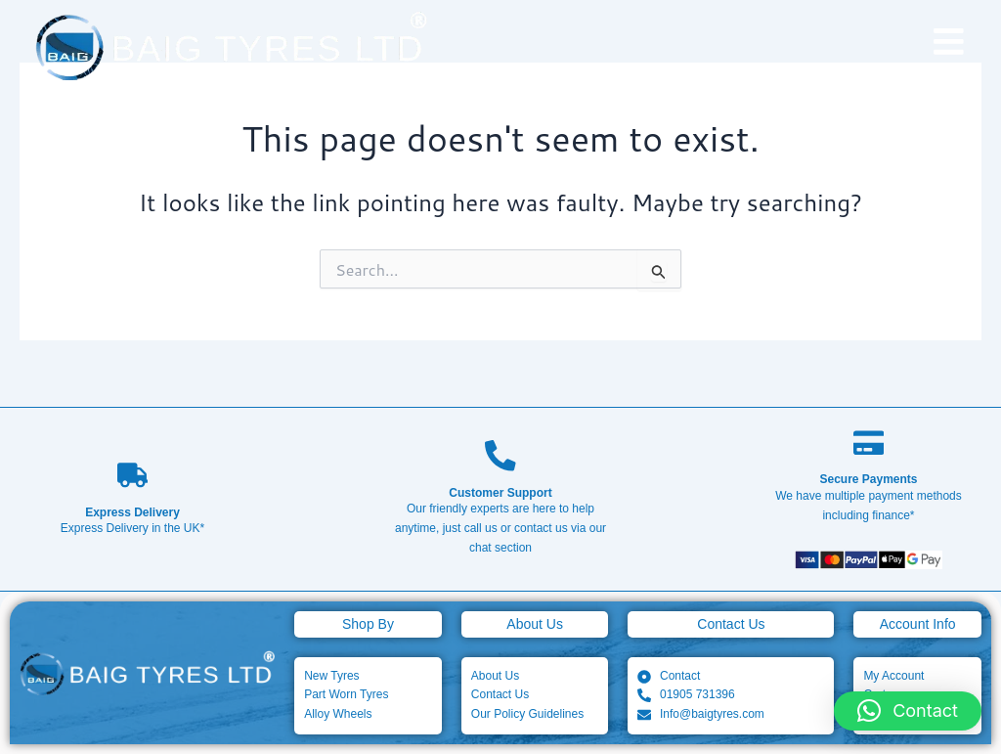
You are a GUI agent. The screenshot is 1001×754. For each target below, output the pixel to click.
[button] (907, 711)
